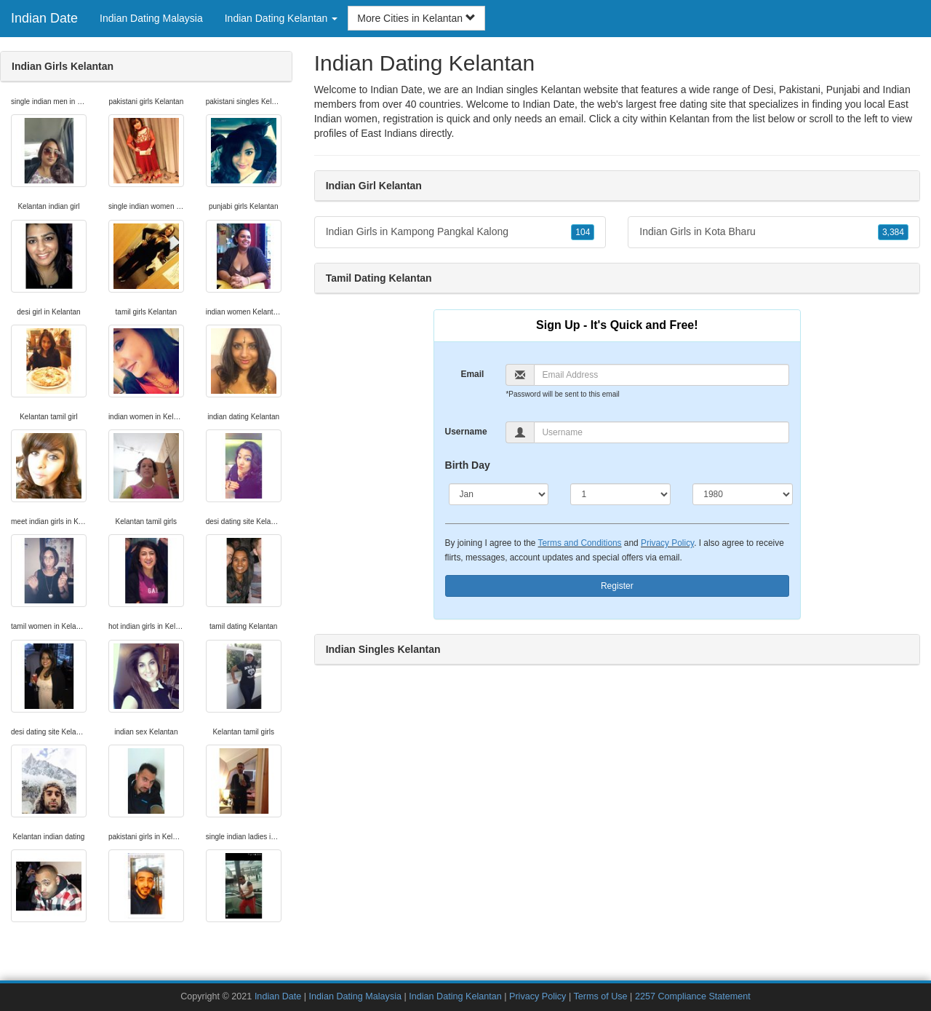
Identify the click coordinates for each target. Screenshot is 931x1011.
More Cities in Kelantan (416, 18)
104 (582, 232)
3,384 (893, 232)
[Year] (742, 494)
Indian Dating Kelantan (455, 996)
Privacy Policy (667, 543)
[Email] (661, 375)
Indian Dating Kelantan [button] (281, 18)
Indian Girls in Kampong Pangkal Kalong (460, 232)
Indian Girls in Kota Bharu (773, 232)
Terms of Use (600, 996)
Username (466, 432)
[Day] (620, 494)
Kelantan (689, 118)
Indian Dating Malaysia (151, 18)
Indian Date (44, 18)
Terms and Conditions (580, 543)
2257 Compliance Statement (693, 996)
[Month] (499, 494)
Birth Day (467, 465)
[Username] (661, 432)
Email (472, 374)
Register (617, 586)
